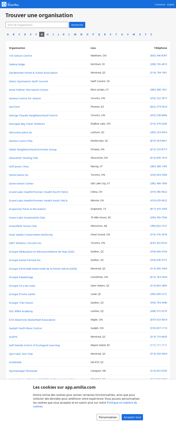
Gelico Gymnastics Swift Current (28, 81)
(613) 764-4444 (158, 277)
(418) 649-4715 (158, 260)
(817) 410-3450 (158, 208)
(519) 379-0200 (158, 123)
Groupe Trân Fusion (21, 302)
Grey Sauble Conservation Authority (31, 234)
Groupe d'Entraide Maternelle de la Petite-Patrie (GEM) (43, 268)
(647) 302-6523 (158, 242)
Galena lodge (17, 64)
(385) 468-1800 (158, 183)
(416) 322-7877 (158, 98)
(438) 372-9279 (158, 311)
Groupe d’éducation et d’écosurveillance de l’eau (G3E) (41, 251)
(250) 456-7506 (158, 217)
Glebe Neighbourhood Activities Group (33, 149)
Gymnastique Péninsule (23, 370)
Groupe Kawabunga (21, 277)
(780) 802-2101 (158, 225)
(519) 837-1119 (158, 328)
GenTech (14, 106)
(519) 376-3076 (158, 234)
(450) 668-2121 (158, 294)
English (170, 4)
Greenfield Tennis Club (23, 226)
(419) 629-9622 (158, 200)
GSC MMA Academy (21, 311)
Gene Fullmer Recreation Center (28, 89)
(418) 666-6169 (158, 251)
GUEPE (13, 336)
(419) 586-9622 (158, 191)
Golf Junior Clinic (19, 166)
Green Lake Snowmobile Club (27, 217)
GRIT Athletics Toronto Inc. (25, 243)
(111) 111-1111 (158, 345)
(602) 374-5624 (158, 106)
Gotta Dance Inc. (19, 175)
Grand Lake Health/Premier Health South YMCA (38, 200)
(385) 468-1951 (158, 89)
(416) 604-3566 (158, 174)
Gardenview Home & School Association (33, 72)
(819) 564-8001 (158, 140)
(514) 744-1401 (158, 72)
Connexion (160, 4)
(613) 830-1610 (158, 157)
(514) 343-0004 (158, 353)
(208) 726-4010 (158, 64)
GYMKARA (15, 362)
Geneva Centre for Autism (25, 98)
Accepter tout (132, 417)
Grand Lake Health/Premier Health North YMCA (38, 192)
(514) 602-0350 (158, 370)
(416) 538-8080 (158, 115)
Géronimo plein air (20, 132)
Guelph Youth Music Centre (25, 328)
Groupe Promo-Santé (22, 294)
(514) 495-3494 (158, 268)
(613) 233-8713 (158, 149)
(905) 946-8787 (158, 55)
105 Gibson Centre (20, 55)
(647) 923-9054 (158, 319)
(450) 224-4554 (158, 132)
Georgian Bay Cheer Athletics (27, 123)
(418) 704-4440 (158, 302)
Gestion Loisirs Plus (20, 140)
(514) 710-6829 (158, 336)
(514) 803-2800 (158, 285)
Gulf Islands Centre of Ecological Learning (34, 345)
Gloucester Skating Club (23, 157)
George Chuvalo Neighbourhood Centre (33, 115)
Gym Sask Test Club (21, 353)
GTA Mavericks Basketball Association (32, 319)
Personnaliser (108, 417)
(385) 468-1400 (158, 166)
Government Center (21, 183)
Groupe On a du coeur (22, 285)
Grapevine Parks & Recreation (27, 209)
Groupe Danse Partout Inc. (25, 260)
